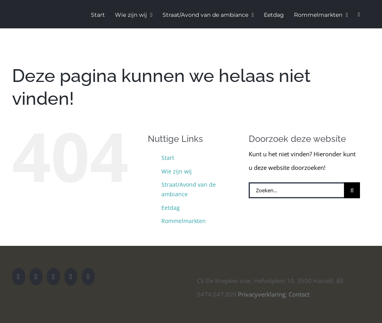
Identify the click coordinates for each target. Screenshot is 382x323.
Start (167, 158)
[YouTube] (18, 276)
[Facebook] (71, 276)
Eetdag (170, 207)
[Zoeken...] (296, 190)
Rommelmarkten (183, 221)
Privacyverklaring (261, 294)
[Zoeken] (352, 190)
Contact (299, 294)
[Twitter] (53, 276)
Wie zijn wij (176, 171)
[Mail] (88, 276)
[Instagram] (36, 276)
